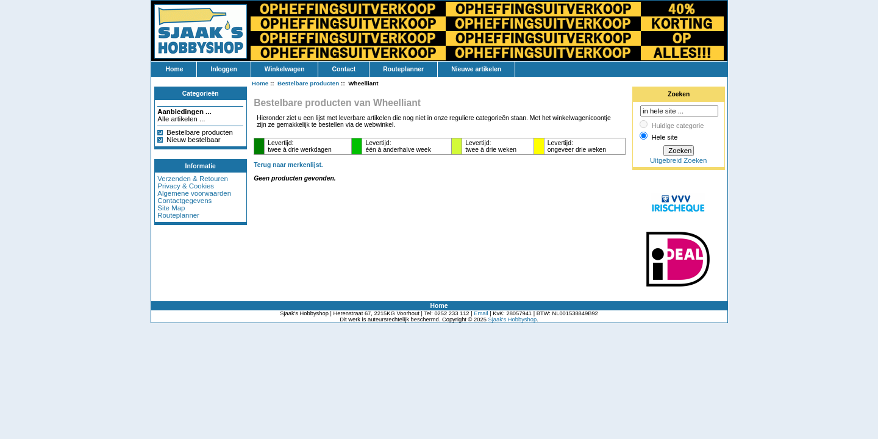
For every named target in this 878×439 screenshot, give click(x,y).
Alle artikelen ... (181, 119)
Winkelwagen (285, 69)
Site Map (171, 208)
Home (175, 69)
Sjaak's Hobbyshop (512, 319)
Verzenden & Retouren (192, 178)
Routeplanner (403, 69)
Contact (343, 69)
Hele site (665, 137)
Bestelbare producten (199, 132)
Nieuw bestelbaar (193, 139)
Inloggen (223, 69)
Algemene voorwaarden (194, 193)
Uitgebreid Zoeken (678, 160)
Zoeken (679, 94)
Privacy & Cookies (185, 186)
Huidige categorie (678, 125)
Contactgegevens (184, 200)
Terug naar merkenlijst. (288, 165)
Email (481, 313)
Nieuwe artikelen (476, 69)
